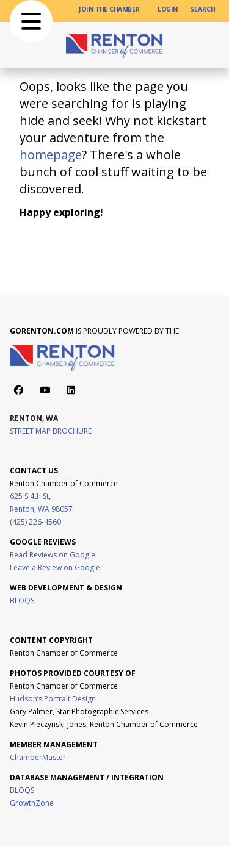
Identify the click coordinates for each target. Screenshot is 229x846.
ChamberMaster (38, 757)
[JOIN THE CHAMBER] (109, 9)
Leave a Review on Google (55, 567)
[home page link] (115, 45)
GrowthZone (32, 803)
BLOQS (22, 600)
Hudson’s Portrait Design (53, 699)
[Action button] (18, 390)
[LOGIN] (168, 9)
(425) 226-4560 (35, 522)
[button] (31, 21)
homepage (51, 154)
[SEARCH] (202, 9)
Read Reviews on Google (52, 555)
